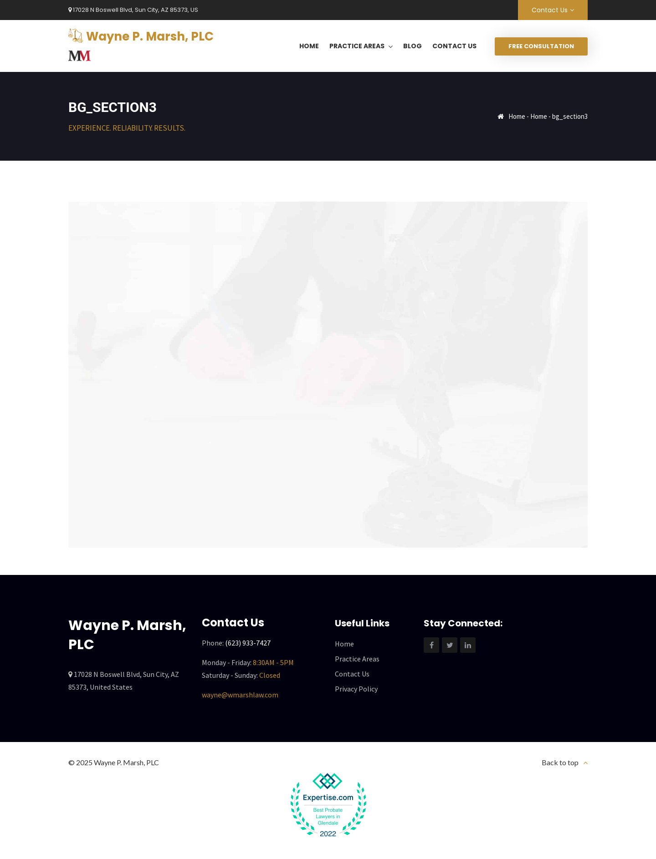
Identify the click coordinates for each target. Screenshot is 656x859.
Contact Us (550, 10)
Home (516, 116)
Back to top (560, 762)
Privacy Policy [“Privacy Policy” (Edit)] (356, 688)
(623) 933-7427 (248, 642)
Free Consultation (541, 46)
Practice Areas (357, 658)
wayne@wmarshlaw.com (240, 694)
